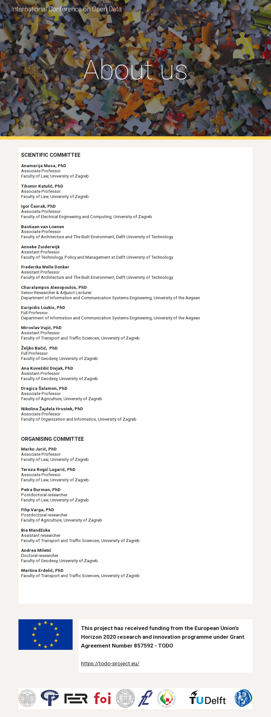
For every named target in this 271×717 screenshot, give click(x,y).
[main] (136, 70)
